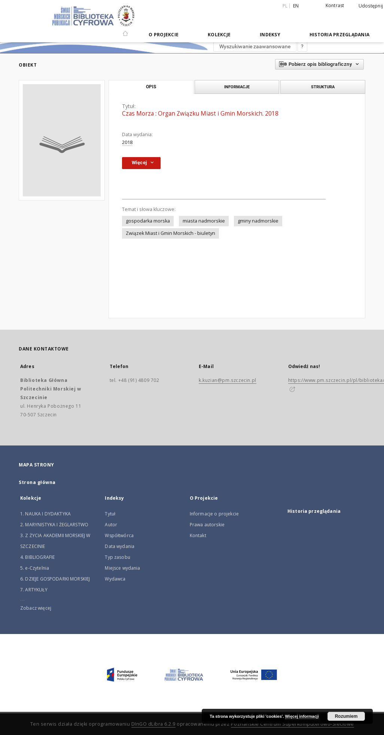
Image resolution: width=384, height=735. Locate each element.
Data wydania (119, 546)
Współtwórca (119, 535)
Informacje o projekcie (214, 514)
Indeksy (270, 34)
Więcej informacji (302, 716)
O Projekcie (164, 34)
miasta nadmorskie (204, 221)
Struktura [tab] (323, 86)
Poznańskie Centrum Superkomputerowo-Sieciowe (292, 724)
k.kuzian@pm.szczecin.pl (227, 380)
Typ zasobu (117, 557)
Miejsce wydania (122, 568)
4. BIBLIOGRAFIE (37, 557)
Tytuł (110, 514)
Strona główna (37, 482)
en (296, 5)
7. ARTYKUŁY (34, 590)
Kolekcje (219, 34)
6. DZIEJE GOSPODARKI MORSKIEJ (55, 579)
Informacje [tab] (237, 86)
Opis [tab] (151, 86)
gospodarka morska (148, 221)
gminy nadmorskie (258, 221)
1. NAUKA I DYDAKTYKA (45, 514)
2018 (127, 142)
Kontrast (335, 5)
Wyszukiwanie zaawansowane (254, 46)
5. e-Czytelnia (34, 568)
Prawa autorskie (207, 524)
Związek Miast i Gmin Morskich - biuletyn (170, 233)
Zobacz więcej (35, 608)
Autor (111, 524)
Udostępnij (371, 6)
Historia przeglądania (339, 34)
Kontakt (198, 535)
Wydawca (115, 579)
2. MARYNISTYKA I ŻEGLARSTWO (54, 524)
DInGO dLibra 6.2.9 (153, 724)
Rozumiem (346, 716)
